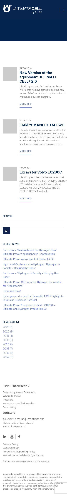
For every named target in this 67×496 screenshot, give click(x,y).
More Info (26, 104)
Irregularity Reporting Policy (19, 451)
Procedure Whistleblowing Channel (23, 455)
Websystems (42, 461)
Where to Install (12, 395)
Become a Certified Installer (19, 403)
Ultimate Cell (16, 461)
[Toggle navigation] (63, 10)
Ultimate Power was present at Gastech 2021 (29, 259)
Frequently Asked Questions (19, 392)
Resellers (8, 399)
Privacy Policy (10, 444)
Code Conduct (11, 447)
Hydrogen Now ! (12, 291)
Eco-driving (9, 407)
